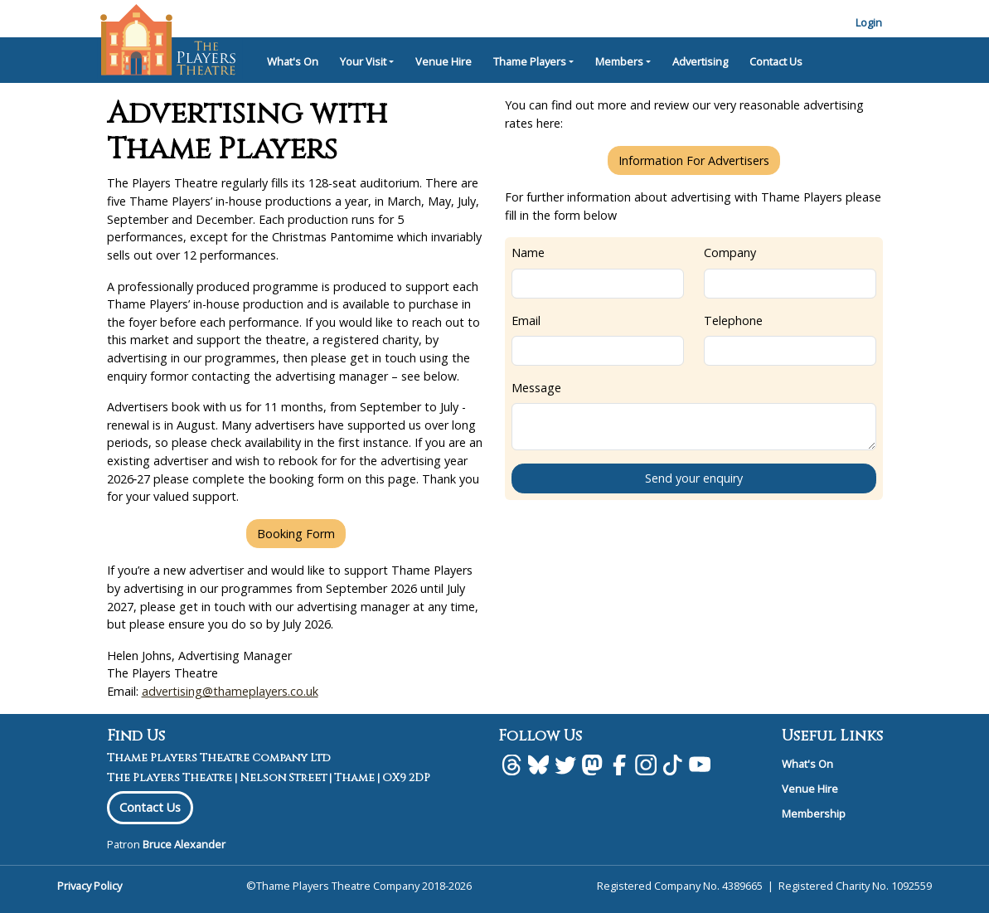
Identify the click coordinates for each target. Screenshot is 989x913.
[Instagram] (646, 764)
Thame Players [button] (529, 61)
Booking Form (296, 533)
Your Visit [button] (363, 61)
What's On (292, 61)
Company (730, 252)
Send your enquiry (694, 478)
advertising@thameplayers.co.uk (230, 691)
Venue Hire (443, 61)
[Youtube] (699, 764)
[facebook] (619, 764)
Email (526, 320)
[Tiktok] (672, 764)
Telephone (733, 320)
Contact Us (775, 61)
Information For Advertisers (693, 160)
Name (528, 252)
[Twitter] (565, 764)
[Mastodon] (592, 764)
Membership (814, 813)
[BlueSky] (538, 764)
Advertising (700, 61)
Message (536, 388)
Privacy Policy (89, 885)
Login (869, 22)
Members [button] (619, 61)
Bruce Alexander (184, 844)
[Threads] (511, 764)
